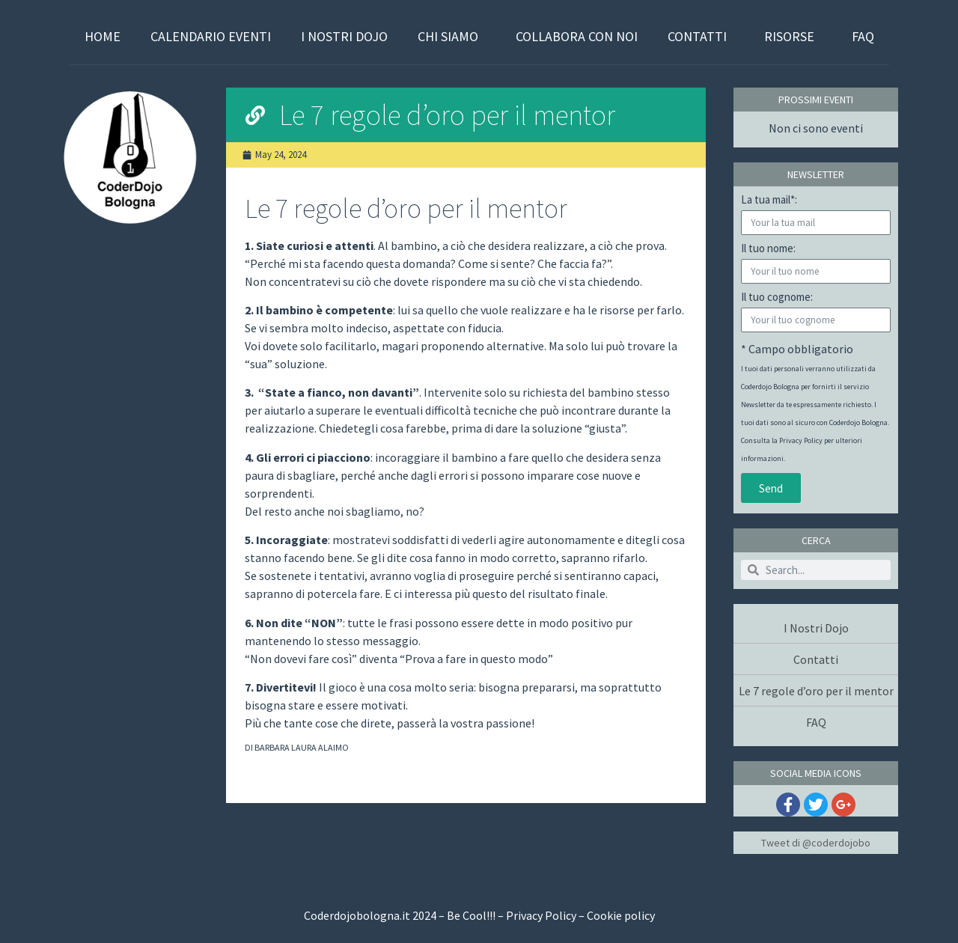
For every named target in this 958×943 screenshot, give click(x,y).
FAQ (863, 36)
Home (102, 36)
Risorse (793, 36)
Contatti (701, 36)
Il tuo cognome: (777, 297)
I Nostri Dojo (344, 36)
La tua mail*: (769, 200)
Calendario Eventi (210, 36)
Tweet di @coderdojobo (815, 842)
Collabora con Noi (577, 36)
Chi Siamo (452, 36)
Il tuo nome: (768, 248)
